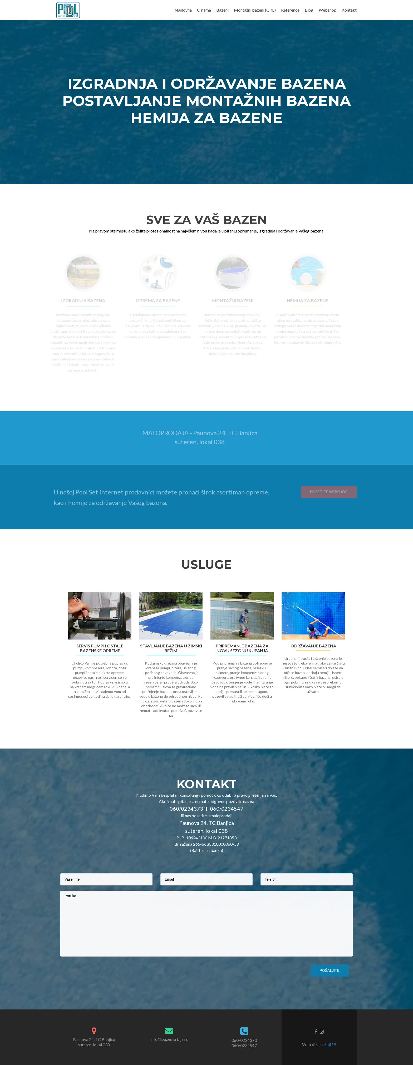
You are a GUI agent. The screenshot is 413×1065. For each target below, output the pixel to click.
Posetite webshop (337, 491)
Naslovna (183, 9)
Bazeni (222, 9)
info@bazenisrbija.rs (169, 1039)
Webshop (327, 9)
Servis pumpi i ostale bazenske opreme (99, 648)
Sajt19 (330, 1044)
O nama (204, 9)
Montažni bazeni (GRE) (255, 9)
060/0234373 (244, 1040)
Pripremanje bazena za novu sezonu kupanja (242, 648)
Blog (309, 9)
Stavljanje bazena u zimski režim (171, 648)
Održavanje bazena (313, 645)
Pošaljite (330, 970)
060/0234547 (244, 1045)
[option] (206, 657)
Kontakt (349, 9)
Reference (290, 9)
